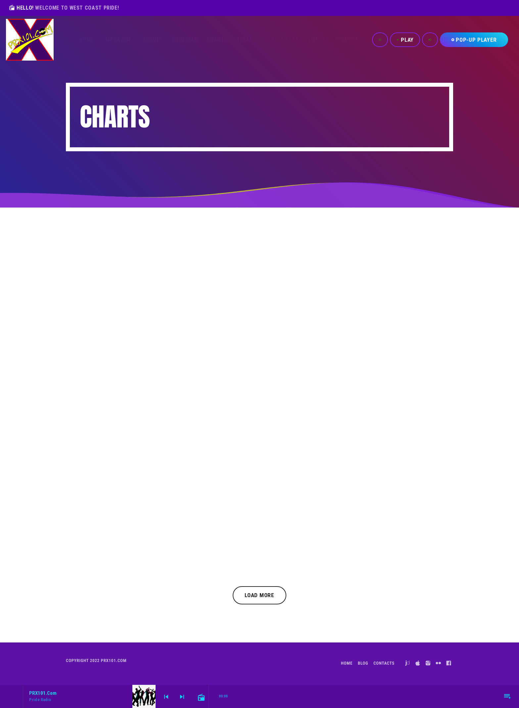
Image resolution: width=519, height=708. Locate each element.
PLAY (405, 39)
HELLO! (64, 8)
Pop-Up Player (474, 39)
